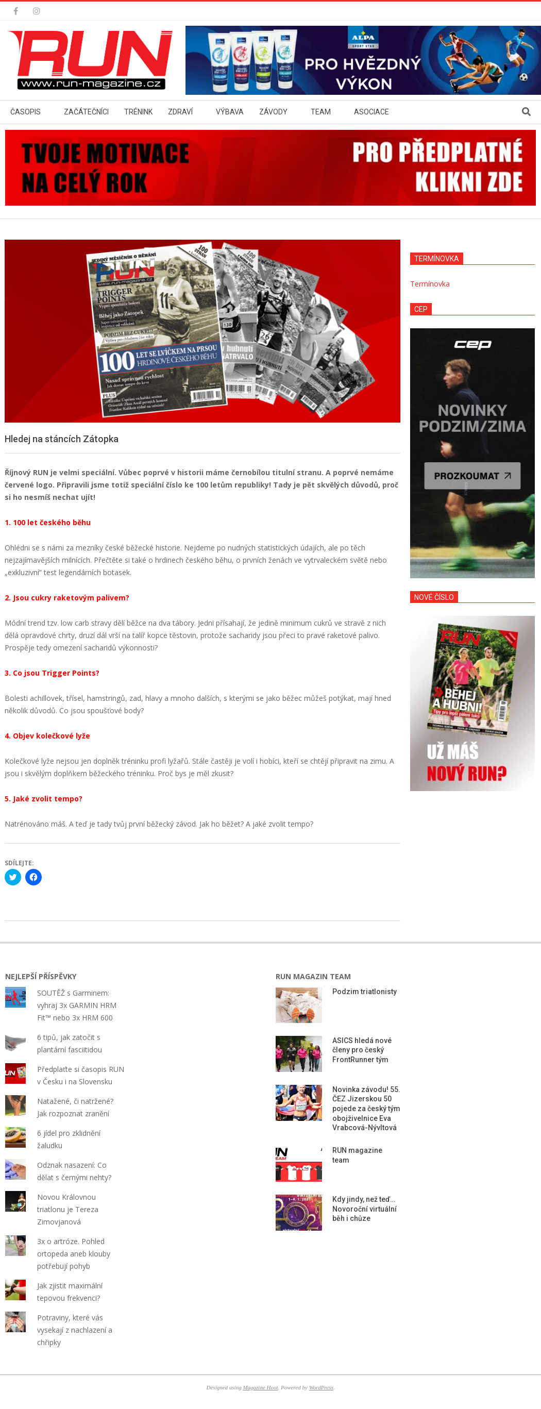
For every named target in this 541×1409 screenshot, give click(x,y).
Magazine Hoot (260, 1387)
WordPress (321, 1387)
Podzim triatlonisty (364, 991)
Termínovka (430, 284)
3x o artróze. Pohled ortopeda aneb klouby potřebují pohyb (73, 1253)
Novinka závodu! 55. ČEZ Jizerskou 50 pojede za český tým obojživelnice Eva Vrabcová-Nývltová (366, 1108)
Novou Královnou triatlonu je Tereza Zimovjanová (67, 1209)
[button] (92, 60)
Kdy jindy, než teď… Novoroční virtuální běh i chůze (364, 1208)
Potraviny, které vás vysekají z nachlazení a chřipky (74, 1330)
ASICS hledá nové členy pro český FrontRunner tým (362, 1050)
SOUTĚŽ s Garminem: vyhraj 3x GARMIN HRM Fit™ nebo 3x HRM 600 (76, 1005)
